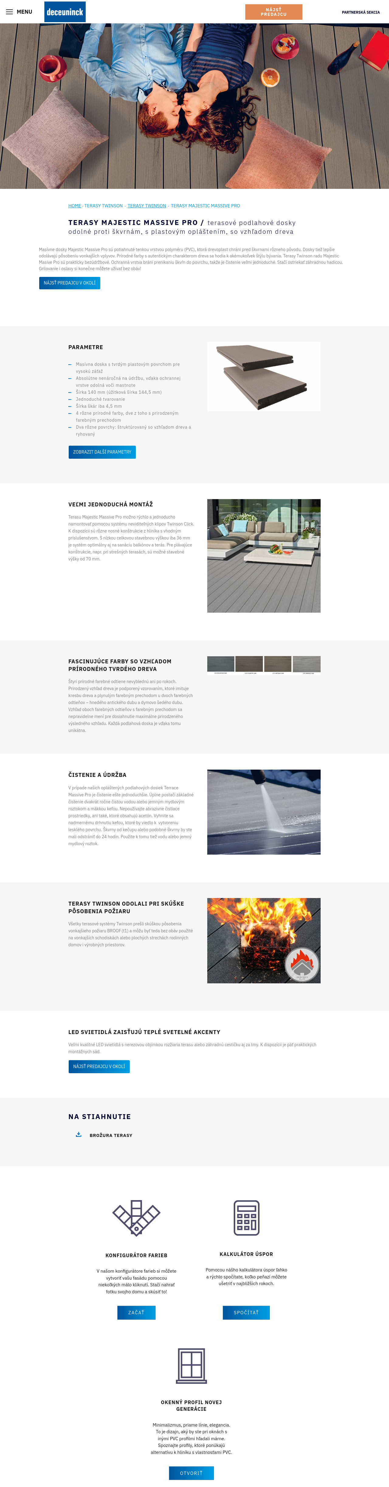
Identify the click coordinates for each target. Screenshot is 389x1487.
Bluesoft (316, 1473)
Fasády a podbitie (55, 1446)
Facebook (283, 1425)
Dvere (44, 1438)
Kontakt (201, 1453)
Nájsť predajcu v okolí (70, 283)
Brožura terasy (111, 1135)
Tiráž (43, 1473)
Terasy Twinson (103, 206)
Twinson (125, 1431)
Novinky (202, 1438)
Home (74, 206)
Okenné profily (53, 1431)
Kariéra (201, 1446)
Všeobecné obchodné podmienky (160, 1473)
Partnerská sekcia (361, 12)
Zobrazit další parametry (102, 452)
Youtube (282, 1435)
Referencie (127, 1438)
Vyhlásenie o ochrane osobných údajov (89, 1473)
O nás (199, 1431)
